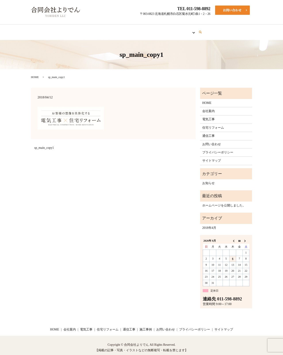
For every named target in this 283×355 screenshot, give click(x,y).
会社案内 (98, 30)
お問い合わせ (211, 140)
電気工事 (120, 30)
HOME (78, 30)
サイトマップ (211, 156)
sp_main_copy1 (44, 143)
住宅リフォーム (146, 30)
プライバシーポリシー (217, 148)
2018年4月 (209, 223)
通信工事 (172, 30)
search (211, 30)
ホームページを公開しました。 (224, 201)
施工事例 (194, 30)
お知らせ (208, 179)
